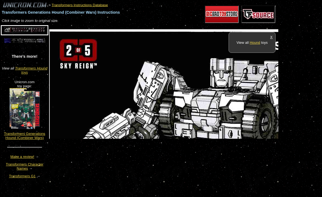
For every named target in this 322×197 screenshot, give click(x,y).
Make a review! (22, 157)
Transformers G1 (22, 176)
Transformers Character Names (24, 166)
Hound (255, 42)
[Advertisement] (148, 26)
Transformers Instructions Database (80, 5)
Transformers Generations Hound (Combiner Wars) (24, 136)
